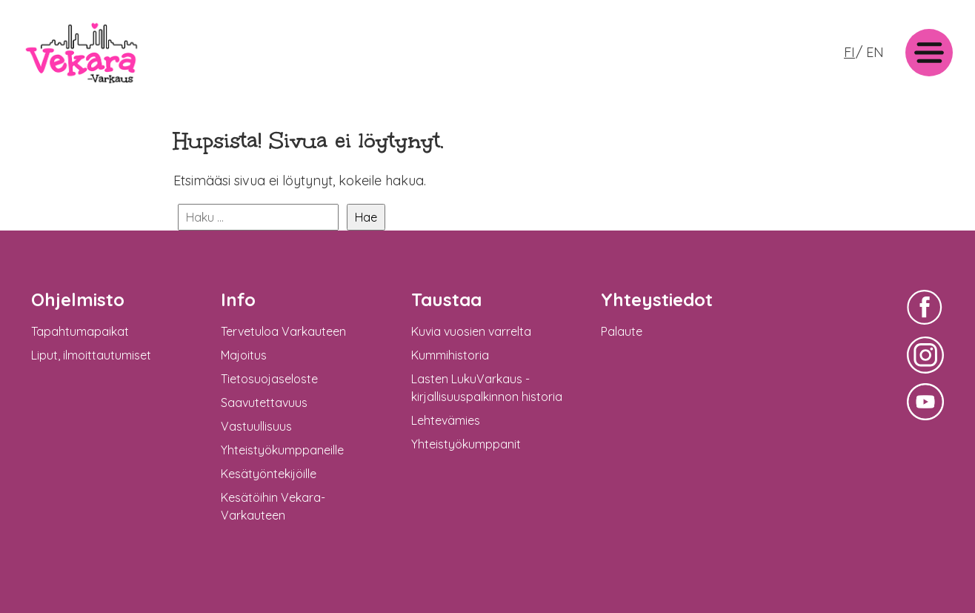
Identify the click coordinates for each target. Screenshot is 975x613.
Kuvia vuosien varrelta (471, 331)
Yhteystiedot (657, 299)
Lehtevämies (445, 420)
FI (849, 52)
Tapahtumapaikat (80, 331)
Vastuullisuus (256, 426)
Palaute (621, 331)
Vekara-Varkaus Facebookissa (925, 326)
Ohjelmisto (77, 299)
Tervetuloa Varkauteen (283, 331)
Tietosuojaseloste (269, 378)
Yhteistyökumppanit (466, 444)
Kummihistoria (450, 355)
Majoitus (244, 355)
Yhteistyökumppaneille (282, 450)
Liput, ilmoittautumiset (91, 355)
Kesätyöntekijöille (268, 473)
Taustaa (446, 299)
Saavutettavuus (264, 402)
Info (238, 299)
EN (875, 52)
